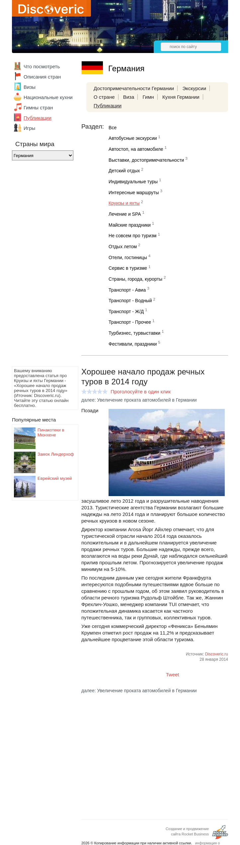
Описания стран (42, 77)
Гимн (148, 97)
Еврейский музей (55, 478)
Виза (128, 97)
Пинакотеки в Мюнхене (51, 432)
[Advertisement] (38, 265)
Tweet (172, 674)
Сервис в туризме (128, 268)
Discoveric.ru (216, 654)
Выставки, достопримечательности (146, 160)
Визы (30, 87)
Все (113, 127)
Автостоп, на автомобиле (136, 149)
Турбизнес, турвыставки (134, 333)
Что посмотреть (42, 66)
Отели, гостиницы (128, 257)
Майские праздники (130, 225)
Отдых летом (123, 246)
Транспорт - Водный (130, 300)
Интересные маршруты (134, 192)
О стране (104, 97)
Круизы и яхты (124, 203)
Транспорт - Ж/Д (126, 311)
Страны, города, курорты (135, 279)
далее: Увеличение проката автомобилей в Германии (139, 400)
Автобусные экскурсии (133, 138)
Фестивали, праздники (133, 344)
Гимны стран (38, 107)
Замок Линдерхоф (56, 454)
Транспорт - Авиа (127, 290)
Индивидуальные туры (133, 181)
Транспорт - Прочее (130, 322)
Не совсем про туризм (132, 235)
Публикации (37, 118)
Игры (29, 128)
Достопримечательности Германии (134, 88)
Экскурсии (194, 88)
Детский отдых (124, 170)
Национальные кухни (48, 97)
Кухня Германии (181, 97)
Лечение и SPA (125, 214)
